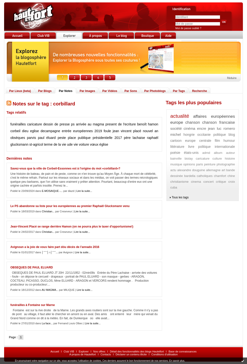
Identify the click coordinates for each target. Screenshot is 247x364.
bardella (189, 176)
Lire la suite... (84, 190)
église (103, 144)
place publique (79, 138)
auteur (230, 153)
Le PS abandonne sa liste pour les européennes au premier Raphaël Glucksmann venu (70, 206)
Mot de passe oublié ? (188, 28)
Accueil (54, 351)
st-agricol (36, 144)
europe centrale (198, 141)
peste (62, 138)
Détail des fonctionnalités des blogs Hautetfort (137, 351)
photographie (226, 164)
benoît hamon (147, 124)
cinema (196, 181)
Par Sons (130, 91)
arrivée (81, 124)
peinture (209, 164)
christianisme (179, 181)
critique (221, 181)
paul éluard (47, 138)
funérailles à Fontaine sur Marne (32, 305)
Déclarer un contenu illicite (131, 354)
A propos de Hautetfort (82, 354)
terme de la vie (55, 144)
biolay (189, 158)
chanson (192, 122)
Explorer (84, 351)
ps (73, 124)
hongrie (189, 134)
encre (201, 128)
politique (219, 134)
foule (107, 131)
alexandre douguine (191, 170)
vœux (94, 144)
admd (206, 153)
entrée (66, 131)
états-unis (191, 153)
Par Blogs (45, 91)
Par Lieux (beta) (20, 91)
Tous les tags (180, 197)
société (176, 128)
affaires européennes (214, 116)
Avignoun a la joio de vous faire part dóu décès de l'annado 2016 (54, 247)
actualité (179, 116)
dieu (25, 131)
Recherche (199, 91)
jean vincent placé (127, 131)
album (218, 153)
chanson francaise (218, 122)
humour (229, 141)
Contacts (106, 354)
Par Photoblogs (155, 91)
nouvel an (150, 131)
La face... (47, 323)
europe (176, 122)
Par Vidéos (109, 91)
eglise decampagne (45, 131)
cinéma (189, 128)
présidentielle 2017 (107, 138)
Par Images (87, 91)
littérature (177, 147)
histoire (230, 158)
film (217, 141)
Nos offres (99, 351)
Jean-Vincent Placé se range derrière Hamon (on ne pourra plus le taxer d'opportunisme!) (71, 226)
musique (176, 164)
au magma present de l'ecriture (112, 124)
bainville (176, 158)
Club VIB (69, 351)
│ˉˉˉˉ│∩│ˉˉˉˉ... (50, 252)
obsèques (17, 138)
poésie (175, 153)
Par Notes (65, 91)
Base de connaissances (183, 351)
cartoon (176, 141)
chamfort (220, 176)
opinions (189, 164)
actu (173, 170)
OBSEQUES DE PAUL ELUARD (31, 267)
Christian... (48, 211)
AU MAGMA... (50, 289)
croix (231, 181)
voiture (84, 144)
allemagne (213, 170)
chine (231, 176)
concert (208, 181)
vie (76, 144)
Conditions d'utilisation (164, 354)
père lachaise (134, 138)
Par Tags (179, 91)
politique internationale (216, 147)
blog (232, 134)
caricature (34, 124)
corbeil (15, 131)
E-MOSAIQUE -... (52, 190)
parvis (31, 138)
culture (217, 158)
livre (191, 147)
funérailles (18, 124)
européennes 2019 (87, 131)
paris (199, 164)
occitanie (204, 134)
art (223, 170)
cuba (173, 187)
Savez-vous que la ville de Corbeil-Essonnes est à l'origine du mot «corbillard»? (65, 168)
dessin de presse (56, 124)
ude (70, 144)
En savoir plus (176, 360)
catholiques (205, 176)
